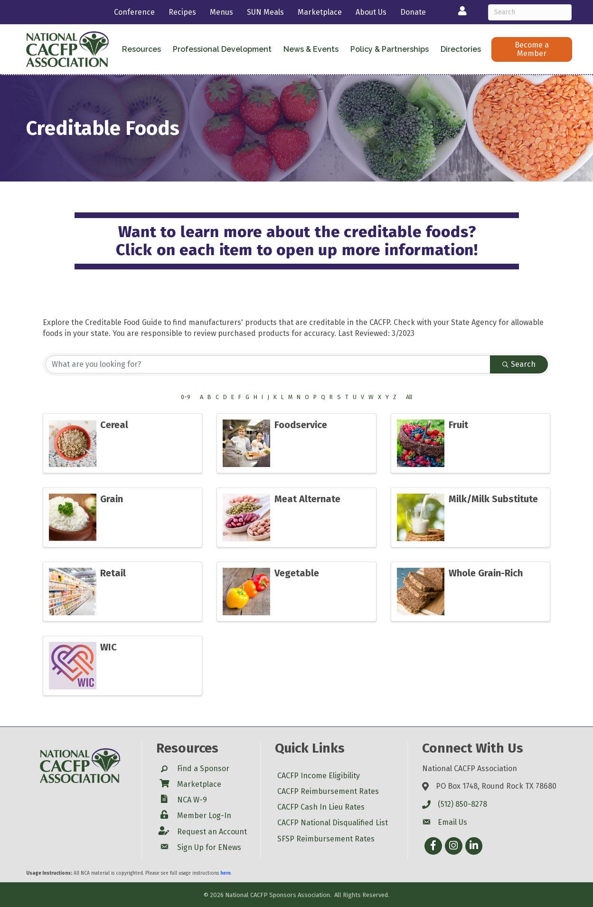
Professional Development (222, 49)
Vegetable (296, 573)
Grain (111, 499)
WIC (108, 647)
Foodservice (300, 424)
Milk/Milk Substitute (493, 499)
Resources (141, 49)
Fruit (458, 424)
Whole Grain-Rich (486, 573)
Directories (461, 49)
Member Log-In (204, 815)
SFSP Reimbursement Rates (326, 838)
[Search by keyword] (268, 364)
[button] (531, 49)
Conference (134, 12)
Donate (413, 12)
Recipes (182, 12)
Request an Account (212, 831)
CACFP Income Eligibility (318, 775)
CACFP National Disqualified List (332, 822)
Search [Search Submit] (519, 364)
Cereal (114, 424)
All (409, 397)
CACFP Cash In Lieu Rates (321, 807)
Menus (221, 12)
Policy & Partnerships (389, 49)
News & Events (311, 49)
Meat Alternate (307, 499)
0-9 (185, 397)
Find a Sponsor (203, 768)
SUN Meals (265, 12)
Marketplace (320, 12)
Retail (113, 573)
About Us (371, 12)
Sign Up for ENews (209, 847)
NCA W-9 (192, 799)
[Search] (530, 12)
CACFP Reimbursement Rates (328, 791)
